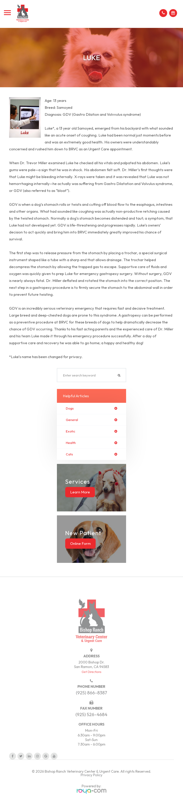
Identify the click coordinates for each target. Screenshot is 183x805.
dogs (70, 408)
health (71, 443)
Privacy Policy (91, 781)
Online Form (80, 543)
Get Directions (91, 677)
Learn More (80, 492)
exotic (70, 431)
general (72, 420)
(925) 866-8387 (91, 699)
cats (69, 454)
